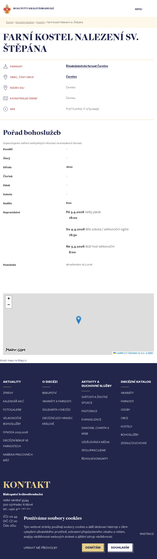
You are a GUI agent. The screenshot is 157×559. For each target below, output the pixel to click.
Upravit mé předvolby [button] (40, 547)
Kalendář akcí (13, 401)
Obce (124, 418)
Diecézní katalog (25, 22)
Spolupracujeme (94, 450)
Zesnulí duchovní (133, 443)
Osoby (125, 409)
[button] (78, 320)
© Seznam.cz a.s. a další (139, 353)
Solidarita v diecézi (56, 409)
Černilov (71, 76)
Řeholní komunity (95, 458)
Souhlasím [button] (120, 547)
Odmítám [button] (93, 547)
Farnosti (127, 401)
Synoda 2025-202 (14, 432)
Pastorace (89, 411)
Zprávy (8, 393)
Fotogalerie (12, 409)
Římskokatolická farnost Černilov (87, 66)
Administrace (144, 534)
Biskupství (49, 393)
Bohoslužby (130, 434)
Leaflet (118, 353)
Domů (9, 22)
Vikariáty (127, 393)
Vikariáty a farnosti (56, 401)
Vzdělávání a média (96, 442)
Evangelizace (91, 419)
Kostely (40, 22)
